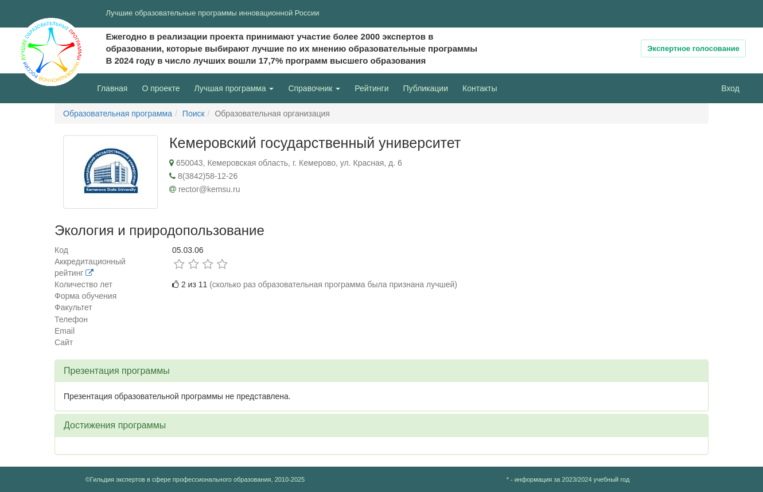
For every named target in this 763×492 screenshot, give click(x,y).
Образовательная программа (117, 113)
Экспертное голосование (693, 48)
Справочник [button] (314, 88)
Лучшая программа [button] (234, 88)
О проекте (163, 87)
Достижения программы (115, 425)
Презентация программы (117, 371)
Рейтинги (371, 88)
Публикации (425, 88)
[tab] (381, 371)
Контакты (479, 88)
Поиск (193, 113)
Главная (112, 88)
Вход (730, 88)
